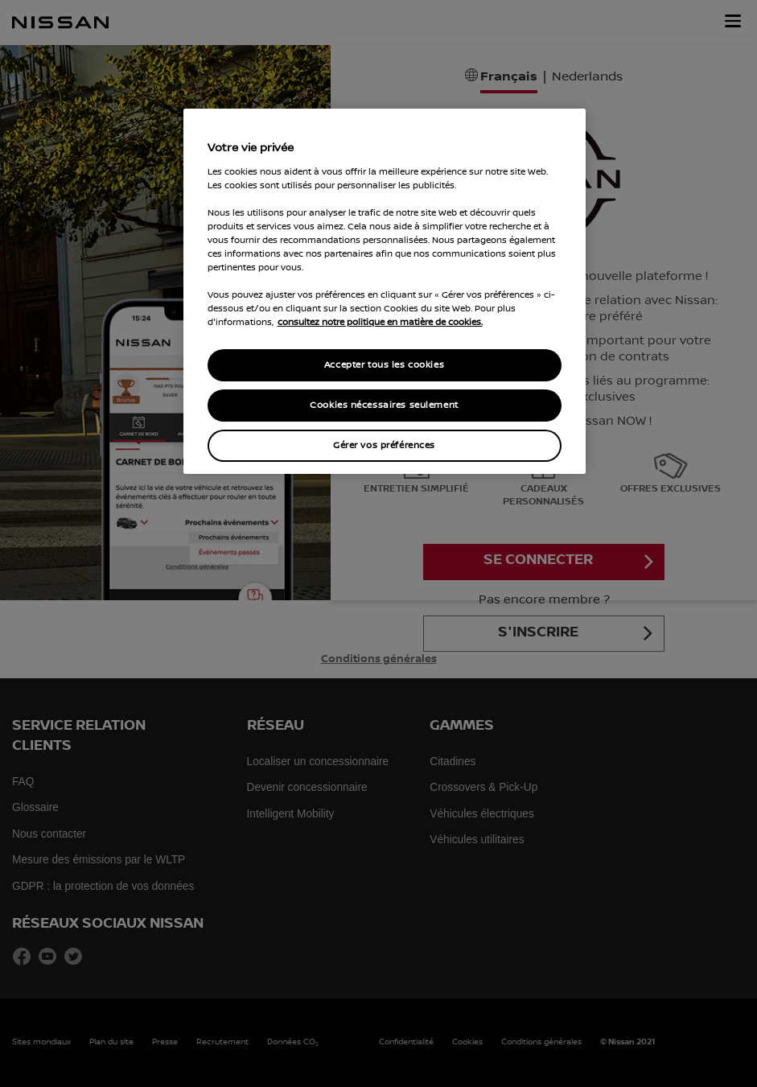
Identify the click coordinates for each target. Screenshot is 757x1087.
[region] (384, 291)
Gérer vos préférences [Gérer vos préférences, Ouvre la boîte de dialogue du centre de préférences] (384, 445)
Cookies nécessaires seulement (384, 405)
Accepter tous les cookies (384, 365)
